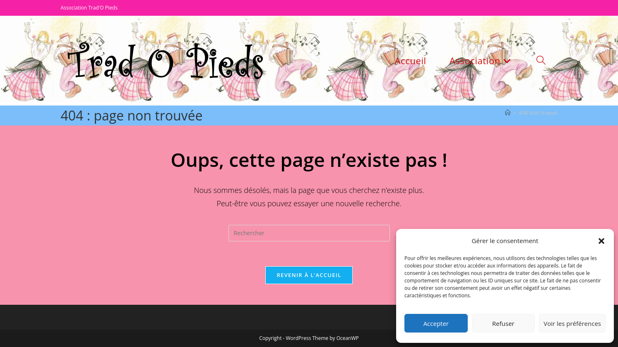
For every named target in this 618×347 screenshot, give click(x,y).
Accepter (436, 323)
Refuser (503, 323)
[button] (601, 241)
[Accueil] (507, 112)
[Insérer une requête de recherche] (309, 233)
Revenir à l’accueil (309, 275)
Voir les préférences (572, 323)
